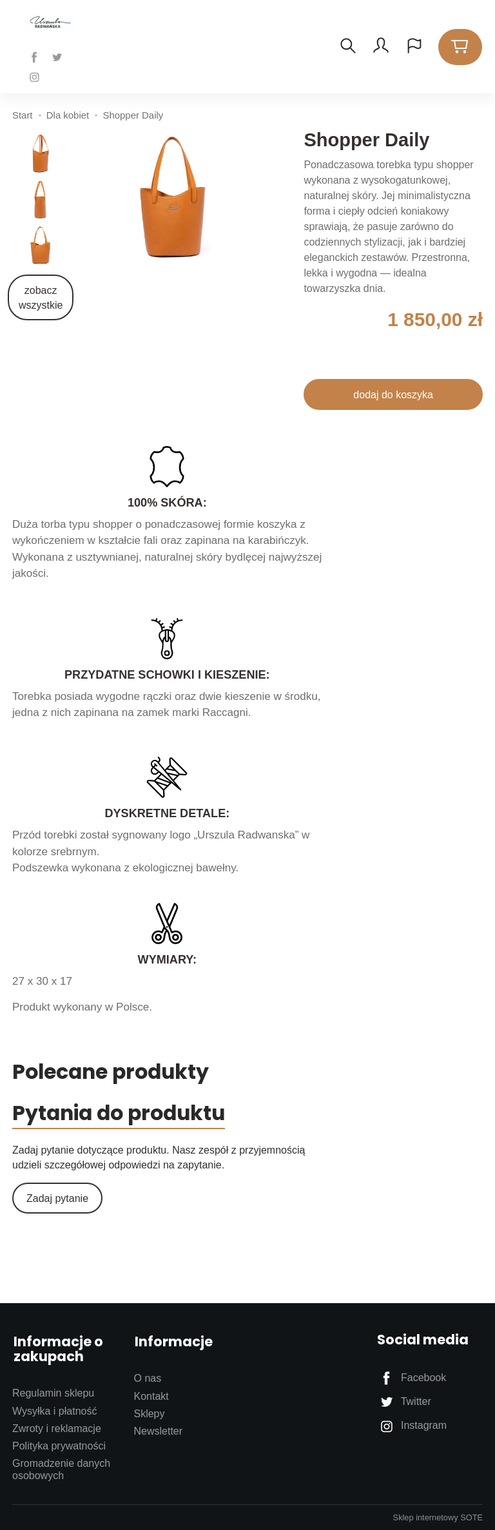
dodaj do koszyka (393, 394)
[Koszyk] (460, 47)
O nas (147, 1377)
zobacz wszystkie (41, 298)
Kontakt (150, 1395)
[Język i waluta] (414, 47)
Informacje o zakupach (57, 1349)
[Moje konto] (381, 47)
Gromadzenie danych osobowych (61, 1468)
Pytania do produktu (126, 1115)
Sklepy (148, 1413)
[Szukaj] (347, 47)
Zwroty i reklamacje (56, 1427)
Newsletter (157, 1430)
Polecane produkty (116, 1073)
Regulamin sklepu (53, 1392)
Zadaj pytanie (57, 1201)
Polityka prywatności (59, 1445)
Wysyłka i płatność (54, 1410)
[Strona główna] (52, 23)
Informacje (172, 1342)
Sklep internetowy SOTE (438, 1517)
